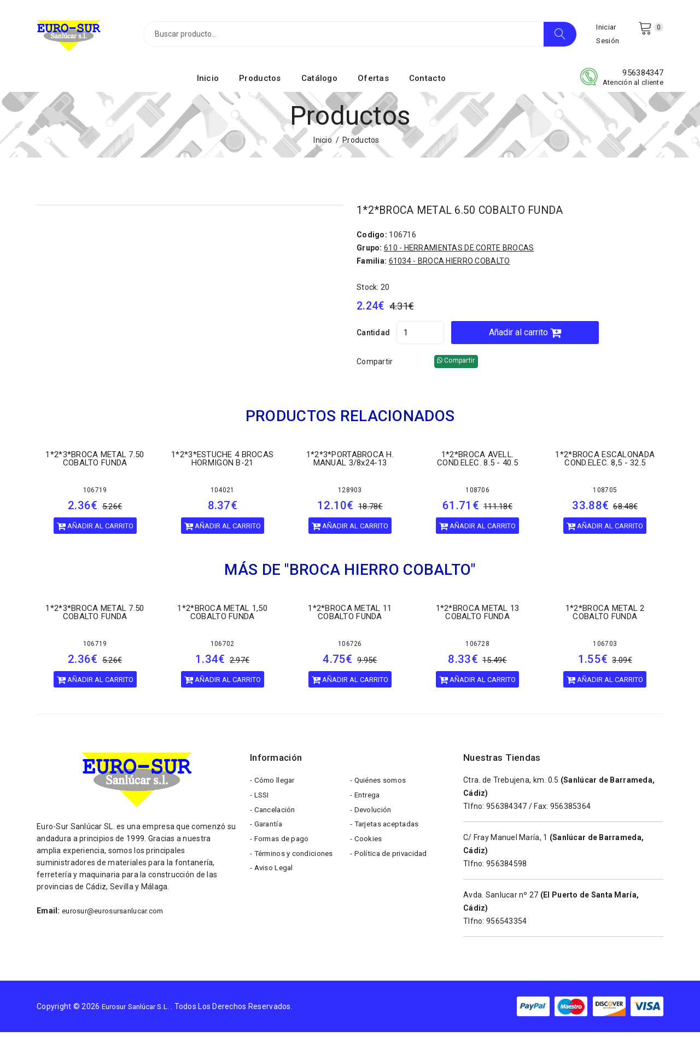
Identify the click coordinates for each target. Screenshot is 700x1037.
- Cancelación (274, 819)
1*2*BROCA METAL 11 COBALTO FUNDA (350, 617)
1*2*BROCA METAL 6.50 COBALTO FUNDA (473, 215)
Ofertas (373, 84)
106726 (350, 649)
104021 (223, 495)
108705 (605, 495)
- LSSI (260, 803)
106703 (605, 649)
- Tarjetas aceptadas (387, 835)
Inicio (208, 84)
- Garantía (267, 835)
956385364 (570, 811)
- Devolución (372, 819)
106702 (223, 649)
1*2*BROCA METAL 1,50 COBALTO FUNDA (222, 617)
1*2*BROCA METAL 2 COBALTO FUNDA (605, 617)
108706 (477, 495)
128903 (350, 495)
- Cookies (366, 852)
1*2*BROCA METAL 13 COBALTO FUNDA (478, 617)
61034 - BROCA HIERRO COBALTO (449, 265)
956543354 (506, 926)
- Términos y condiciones (294, 868)
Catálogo (319, 84)
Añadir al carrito (554, 337)
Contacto (427, 84)
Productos (260, 84)
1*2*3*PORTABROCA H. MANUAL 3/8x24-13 (350, 464)
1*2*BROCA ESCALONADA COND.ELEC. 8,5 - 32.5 (605, 464)
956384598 (506, 868)
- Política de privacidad (390, 868)
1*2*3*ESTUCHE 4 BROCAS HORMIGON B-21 (222, 464)
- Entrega (366, 803)
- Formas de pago (281, 852)
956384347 (642, 78)
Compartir (375, 366)
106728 (477, 649)
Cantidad (373, 337)
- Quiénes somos (380, 786)
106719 (95, 495)
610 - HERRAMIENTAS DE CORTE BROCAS (459, 252)
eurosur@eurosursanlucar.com (117, 915)
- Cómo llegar (274, 786)
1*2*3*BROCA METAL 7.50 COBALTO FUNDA (94, 464)
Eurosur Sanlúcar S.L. (140, 1011)
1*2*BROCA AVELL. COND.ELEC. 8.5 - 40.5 (477, 464)
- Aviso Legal (273, 885)
